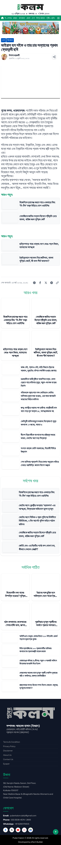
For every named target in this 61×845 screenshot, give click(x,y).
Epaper (6, 764)
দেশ (33, 18)
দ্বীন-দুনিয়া (51, 18)
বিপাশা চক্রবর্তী (14, 55)
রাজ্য (15, 18)
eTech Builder (37, 842)
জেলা (28, 18)
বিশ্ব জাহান (40, 18)
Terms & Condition (11, 742)
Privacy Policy (9, 746)
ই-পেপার (8, 18)
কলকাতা (22, 18)
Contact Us (8, 759)
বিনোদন (10, 40)
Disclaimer (8, 750)
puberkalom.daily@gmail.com (23, 815)
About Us (7, 755)
